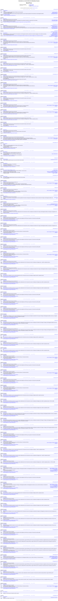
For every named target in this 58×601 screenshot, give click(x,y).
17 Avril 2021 (56, 90)
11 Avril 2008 (56, 545)
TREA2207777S (26, 53)
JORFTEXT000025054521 (26, 228)
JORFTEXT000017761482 (26, 554)
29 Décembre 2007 (55, 554)
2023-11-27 (55, 25)
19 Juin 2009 (56, 465)
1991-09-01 (55, 597)
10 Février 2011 (56, 273)
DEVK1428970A (26, 175)
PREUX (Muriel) (5, 159)
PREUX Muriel (5, 176)
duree (54, 32)
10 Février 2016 (56, 135)
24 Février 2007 (56, 583)
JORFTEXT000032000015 (26, 135)
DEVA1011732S (26, 334)
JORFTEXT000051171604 (26, 9)
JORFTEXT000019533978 (26, 529)
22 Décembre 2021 (55, 74)
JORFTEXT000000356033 (26, 595)
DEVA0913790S (26, 447)
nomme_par (48, 171)
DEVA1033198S (26, 273)
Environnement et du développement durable (54, 13)
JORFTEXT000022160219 (26, 362)
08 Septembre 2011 (55, 251)
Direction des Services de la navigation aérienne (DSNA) (10, 213)
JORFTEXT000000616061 (26, 583)
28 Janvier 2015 (56, 162)
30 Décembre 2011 (55, 228)
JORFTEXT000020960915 (26, 439)
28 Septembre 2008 (55, 529)
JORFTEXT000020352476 (26, 474)
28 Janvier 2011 (56, 291)
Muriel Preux (5, 18)
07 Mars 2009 (56, 474)
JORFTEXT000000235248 (26, 590)
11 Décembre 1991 (55, 595)
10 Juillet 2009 (56, 447)
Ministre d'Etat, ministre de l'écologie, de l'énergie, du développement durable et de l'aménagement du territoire (54, 469)
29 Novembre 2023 (55, 24)
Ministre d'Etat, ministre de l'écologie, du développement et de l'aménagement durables (53, 557)
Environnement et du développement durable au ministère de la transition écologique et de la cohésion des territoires (53, 35)
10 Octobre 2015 (55, 150)
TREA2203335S (26, 61)
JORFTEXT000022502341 (26, 306)
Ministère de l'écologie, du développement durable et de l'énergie (53, 172)
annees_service (54, 170)
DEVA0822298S (26, 490)
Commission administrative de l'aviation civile (9, 15)
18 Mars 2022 (56, 53)
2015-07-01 (55, 159)
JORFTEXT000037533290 (26, 109)
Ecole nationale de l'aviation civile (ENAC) (9, 155)
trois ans (57, 197)
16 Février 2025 (56, 9)
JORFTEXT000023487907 (26, 291)
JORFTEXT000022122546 (26, 369)
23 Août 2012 (56, 215)
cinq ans (56, 32)
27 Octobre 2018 (55, 109)
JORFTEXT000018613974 (26, 545)
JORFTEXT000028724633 (26, 180)
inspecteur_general (54, 12)
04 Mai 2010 (56, 362)
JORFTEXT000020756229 (26, 465)
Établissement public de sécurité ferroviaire (9, 28)
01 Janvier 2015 (56, 168)
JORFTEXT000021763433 (26, 377)
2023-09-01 (55, 31)
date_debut (52, 25)
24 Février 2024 (56, 17)
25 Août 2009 (56, 411)
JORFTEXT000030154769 (26, 162)
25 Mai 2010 (56, 313)
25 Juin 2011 (56, 259)
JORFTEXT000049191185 (26, 17)
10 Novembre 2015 (55, 142)
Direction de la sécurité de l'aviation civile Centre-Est (10, 44)
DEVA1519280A (26, 142)
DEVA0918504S (26, 411)
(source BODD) (31, 53)
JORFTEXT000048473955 (26, 24)
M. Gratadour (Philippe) (6, 14)
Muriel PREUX (5, 25)
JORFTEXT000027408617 (26, 187)
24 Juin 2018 (56, 128)
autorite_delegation (50, 56)
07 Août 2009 (56, 439)
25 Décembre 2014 (55, 175)
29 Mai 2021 (56, 82)
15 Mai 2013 (56, 187)
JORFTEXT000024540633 (26, 251)
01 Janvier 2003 (56, 590)
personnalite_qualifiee (55, 20)
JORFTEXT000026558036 (26, 201)
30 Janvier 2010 (56, 377)
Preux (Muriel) (5, 10)
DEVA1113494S (26, 259)
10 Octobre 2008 (55, 490)
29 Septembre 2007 (55, 561)
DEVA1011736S (26, 313)
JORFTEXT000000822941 (26, 576)
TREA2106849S (26, 90)
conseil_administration (55, 28)
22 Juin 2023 (56, 30)
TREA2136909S (26, 74)
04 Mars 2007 (56, 576)
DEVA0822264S (26, 515)
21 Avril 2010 (56, 369)
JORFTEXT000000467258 (26, 561)
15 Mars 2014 (56, 180)
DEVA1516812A (26, 150)
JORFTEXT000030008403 (26, 168)
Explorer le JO (31, 5)
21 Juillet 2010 (56, 306)
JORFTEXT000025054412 (26, 236)
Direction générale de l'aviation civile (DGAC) (9, 140)
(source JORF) (33, 9)
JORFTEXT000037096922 (26, 128)
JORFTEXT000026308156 (26, 215)
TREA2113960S (26, 82)
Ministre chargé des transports (55, 42)
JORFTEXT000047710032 (26, 30)
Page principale (31, 4)
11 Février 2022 (56, 61)
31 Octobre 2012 (55, 201)
